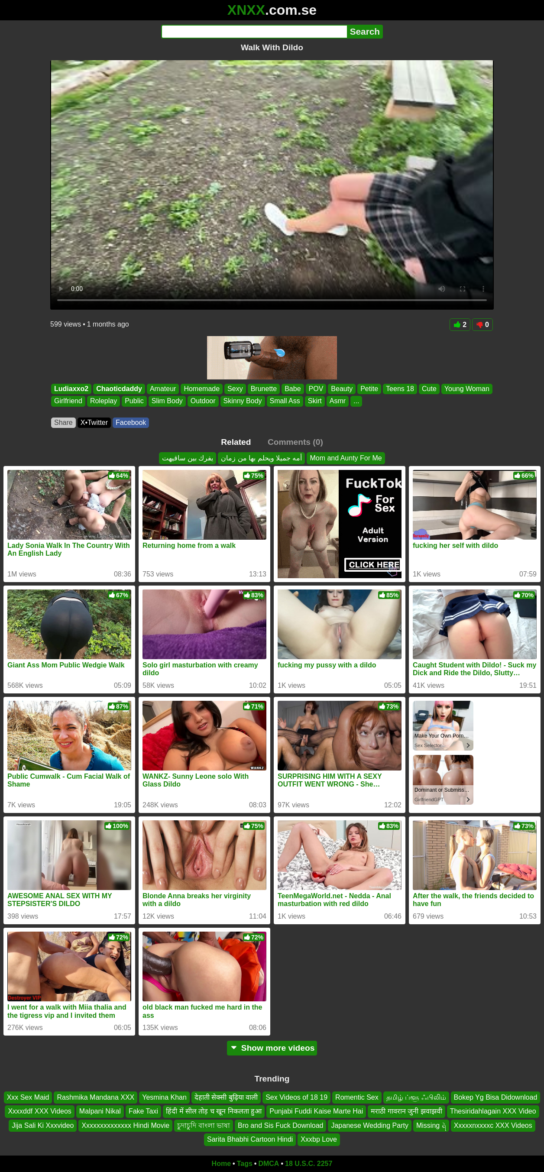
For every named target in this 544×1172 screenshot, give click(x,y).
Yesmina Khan (164, 1097)
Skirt (315, 401)
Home (221, 1163)
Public (134, 401)
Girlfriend (68, 401)
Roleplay (103, 401)
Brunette (264, 388)
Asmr (338, 401)
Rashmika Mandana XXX (95, 1097)
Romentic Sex (357, 1097)
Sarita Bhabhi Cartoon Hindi (250, 1139)
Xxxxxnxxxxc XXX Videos (493, 1125)
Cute (429, 388)
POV (316, 388)
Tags (245, 1163)
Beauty (342, 388)
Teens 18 (400, 388)
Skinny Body (242, 401)
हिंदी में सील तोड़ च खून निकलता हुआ (214, 1111)
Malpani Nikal (100, 1111)
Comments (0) (295, 442)
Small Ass (285, 401)
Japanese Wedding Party (369, 1125)
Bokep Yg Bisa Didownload (496, 1097)
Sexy (235, 388)
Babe (293, 388)
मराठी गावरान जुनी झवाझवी (406, 1111)
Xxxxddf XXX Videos (39, 1111)
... (356, 401)
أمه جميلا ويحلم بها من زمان (261, 458)
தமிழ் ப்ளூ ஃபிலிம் (416, 1097)
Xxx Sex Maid (28, 1097)
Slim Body (167, 401)
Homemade (202, 388)
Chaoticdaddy (119, 388)
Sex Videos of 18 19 (296, 1097)
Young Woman (466, 388)
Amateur (163, 388)
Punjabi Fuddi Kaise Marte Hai (316, 1111)
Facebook (131, 422)
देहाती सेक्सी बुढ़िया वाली (226, 1097)
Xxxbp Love (319, 1139)
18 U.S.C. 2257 (308, 1163)
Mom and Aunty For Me (346, 458)
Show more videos (272, 1047)
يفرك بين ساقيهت (187, 458)
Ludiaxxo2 (71, 388)
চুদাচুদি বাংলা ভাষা (203, 1125)
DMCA (268, 1163)
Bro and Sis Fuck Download (280, 1125)
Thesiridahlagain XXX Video (493, 1111)
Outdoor (203, 401)
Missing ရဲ (431, 1125)
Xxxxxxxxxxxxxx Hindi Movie (125, 1125)
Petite (369, 388)
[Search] (254, 32)
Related (236, 442)
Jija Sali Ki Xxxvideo (43, 1125)
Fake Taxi (143, 1111)
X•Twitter (94, 422)
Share (63, 422)
